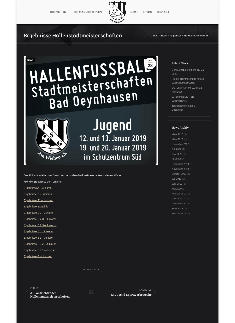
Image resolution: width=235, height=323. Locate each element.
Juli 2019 (176, 178)
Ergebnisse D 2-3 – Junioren (40, 225)
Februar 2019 (179, 193)
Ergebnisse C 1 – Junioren (39, 212)
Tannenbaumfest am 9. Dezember (184, 107)
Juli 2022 (176, 149)
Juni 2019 (177, 183)
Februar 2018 (179, 213)
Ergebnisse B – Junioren (38, 194)
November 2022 (180, 144)
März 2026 (177, 134)
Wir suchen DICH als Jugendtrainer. (183, 98)
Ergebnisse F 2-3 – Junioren (40, 250)
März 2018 (177, 208)
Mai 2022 (177, 159)
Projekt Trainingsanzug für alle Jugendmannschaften (188, 80)
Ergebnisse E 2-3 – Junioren (40, 243)
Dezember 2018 (180, 203)
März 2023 (177, 139)
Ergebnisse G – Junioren (38, 256)
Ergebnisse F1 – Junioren (38, 200)
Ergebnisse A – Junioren (38, 187)
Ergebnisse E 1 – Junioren (39, 237)
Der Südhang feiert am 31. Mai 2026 (188, 71)
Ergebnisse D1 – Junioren (38, 231)
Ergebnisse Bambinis (36, 206)
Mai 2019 (177, 188)
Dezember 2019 (180, 164)
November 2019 (180, 169)
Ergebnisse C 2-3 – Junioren (40, 219)
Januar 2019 (178, 198)
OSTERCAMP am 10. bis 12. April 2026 (187, 89)
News (30, 60)
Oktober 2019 (179, 173)
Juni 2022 (177, 154)
